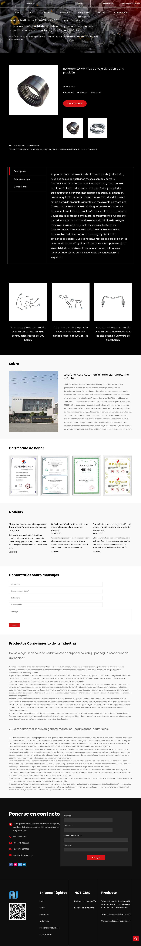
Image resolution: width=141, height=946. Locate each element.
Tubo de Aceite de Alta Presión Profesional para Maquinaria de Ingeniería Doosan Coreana (20, 333)
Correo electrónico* (73, 823)
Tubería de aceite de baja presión (116, 902)
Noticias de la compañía (85, 888)
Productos (46, 12)
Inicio (16, 12)
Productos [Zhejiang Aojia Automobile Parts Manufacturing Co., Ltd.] (44, 902)
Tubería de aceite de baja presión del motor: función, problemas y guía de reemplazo (112, 528)
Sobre (30, 12)
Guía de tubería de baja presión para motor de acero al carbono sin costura (69, 528)
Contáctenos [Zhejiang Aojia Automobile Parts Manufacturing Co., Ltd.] (46, 922)
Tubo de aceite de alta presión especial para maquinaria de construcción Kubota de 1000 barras (63, 335)
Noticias (102, 12)
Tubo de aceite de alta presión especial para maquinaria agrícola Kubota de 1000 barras (105, 333)
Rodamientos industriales (33, 772)
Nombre (67, 813)
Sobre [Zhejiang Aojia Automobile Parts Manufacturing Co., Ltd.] (42, 895)
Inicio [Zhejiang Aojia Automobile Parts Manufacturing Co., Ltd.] (42, 888)
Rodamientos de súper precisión (68, 641)
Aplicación (65, 12)
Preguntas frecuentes (84, 14)
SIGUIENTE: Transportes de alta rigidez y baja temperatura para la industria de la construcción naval (53, 151)
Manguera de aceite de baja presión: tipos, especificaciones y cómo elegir (28, 527)
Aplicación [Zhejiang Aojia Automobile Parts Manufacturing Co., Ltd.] (44, 908)
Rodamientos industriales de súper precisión (29, 726)
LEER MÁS (13, 554)
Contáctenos (121, 12)
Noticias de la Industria (84, 895)
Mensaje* (68, 833)
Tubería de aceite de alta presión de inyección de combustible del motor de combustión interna (116, 891)
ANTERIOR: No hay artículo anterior (24, 147)
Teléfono (101, 813)
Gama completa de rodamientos (45, 36)
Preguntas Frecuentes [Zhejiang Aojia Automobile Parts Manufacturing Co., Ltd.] (49, 915)
